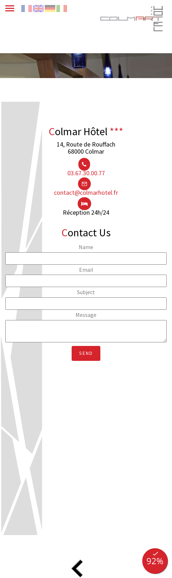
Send (86, 353)
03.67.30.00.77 (86, 173)
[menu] (13, 8)
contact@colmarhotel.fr (86, 192)
